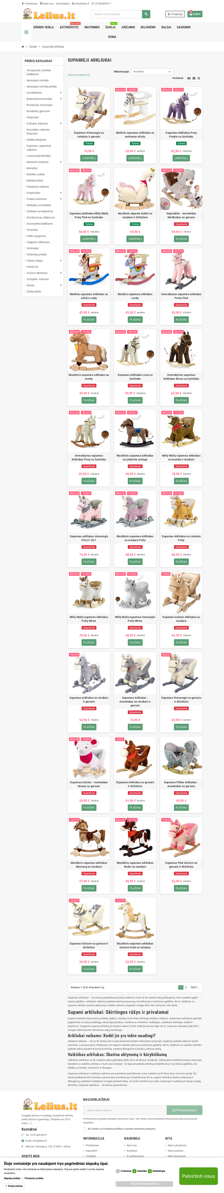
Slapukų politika (12, 1178)
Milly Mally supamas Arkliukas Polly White (89, 618)
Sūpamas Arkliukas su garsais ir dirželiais (135, 784)
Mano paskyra (175, 1150)
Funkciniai (126, 1171)
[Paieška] (120, 14)
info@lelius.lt (80, 3)
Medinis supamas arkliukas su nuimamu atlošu (135, 134)
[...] (30, 1123)
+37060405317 (101, 3)
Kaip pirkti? (92, 1150)
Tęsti (195, 987)
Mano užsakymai (177, 1145)
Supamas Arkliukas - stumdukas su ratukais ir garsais (135, 701)
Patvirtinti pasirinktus (144, 1183)
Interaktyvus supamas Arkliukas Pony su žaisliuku (89, 457)
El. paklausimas (135, 1156)
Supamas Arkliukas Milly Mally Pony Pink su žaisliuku (88, 215)
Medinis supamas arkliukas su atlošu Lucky (89, 296)
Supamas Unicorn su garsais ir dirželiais (89, 945)
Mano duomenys (177, 1156)
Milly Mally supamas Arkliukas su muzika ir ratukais (181, 457)
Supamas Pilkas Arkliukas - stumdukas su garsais (181, 784)
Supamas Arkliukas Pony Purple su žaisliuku (181, 134)
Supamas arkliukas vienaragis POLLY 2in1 (89, 538)
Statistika (142, 1171)
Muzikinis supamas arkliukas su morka (89, 376)
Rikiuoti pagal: (121, 71)
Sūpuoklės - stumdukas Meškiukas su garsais (181, 215)
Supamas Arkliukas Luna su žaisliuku (135, 376)
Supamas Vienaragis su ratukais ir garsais (89, 134)
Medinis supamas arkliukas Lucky (135, 296)
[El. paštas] (125, 1110)
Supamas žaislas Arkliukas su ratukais (181, 618)
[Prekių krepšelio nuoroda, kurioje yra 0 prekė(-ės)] (194, 14)
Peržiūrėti (177, 78)
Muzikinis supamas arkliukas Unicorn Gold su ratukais (135, 945)
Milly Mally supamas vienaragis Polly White (135, 618)
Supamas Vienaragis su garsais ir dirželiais (181, 699)
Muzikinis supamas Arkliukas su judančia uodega (135, 457)
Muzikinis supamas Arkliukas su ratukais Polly (135, 538)
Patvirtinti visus (198, 1176)
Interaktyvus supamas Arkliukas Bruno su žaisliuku (181, 376)
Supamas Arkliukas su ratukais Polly (181, 538)
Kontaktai (62, 3)
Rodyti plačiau (15, 1186)
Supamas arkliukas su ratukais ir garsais (88, 699)
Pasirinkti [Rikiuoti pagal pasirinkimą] (138, 71)
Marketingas (159, 1171)
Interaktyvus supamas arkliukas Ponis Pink (181, 296)
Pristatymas (30, 3)
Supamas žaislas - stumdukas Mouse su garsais (89, 784)
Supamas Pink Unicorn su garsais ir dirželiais (181, 864)
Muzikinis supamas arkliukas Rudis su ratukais (135, 864)
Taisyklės (91, 1156)
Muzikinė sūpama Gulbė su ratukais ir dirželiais (135, 215)
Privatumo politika (34, 1178)
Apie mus (47, 3)
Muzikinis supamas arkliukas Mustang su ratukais (89, 864)
